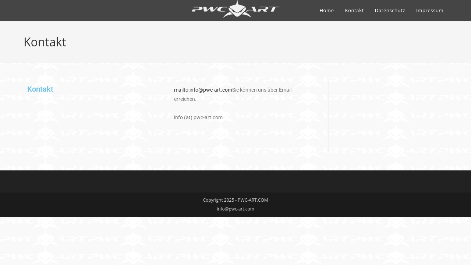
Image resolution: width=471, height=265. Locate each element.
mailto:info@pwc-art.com (203, 90)
